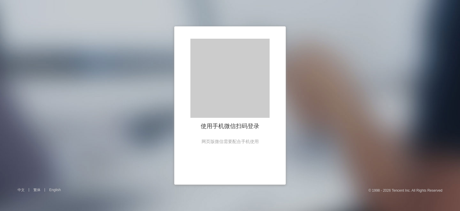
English (55, 190)
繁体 (36, 190)
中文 (21, 190)
